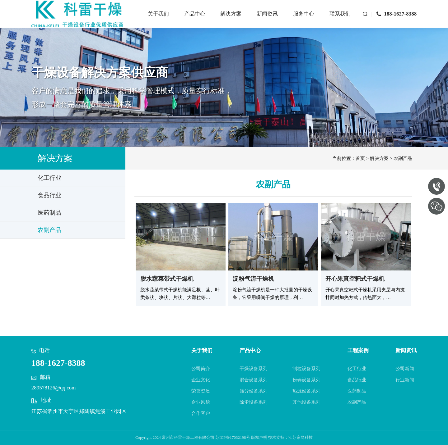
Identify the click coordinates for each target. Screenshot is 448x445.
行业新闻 (404, 379)
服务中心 (300, 19)
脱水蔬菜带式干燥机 (167, 278)
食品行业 (357, 379)
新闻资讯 (263, 19)
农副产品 (403, 158)
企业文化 (200, 379)
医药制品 (357, 390)
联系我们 (336, 19)
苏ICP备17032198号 (232, 437)
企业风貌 (200, 402)
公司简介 (200, 368)
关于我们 (154, 19)
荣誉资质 (200, 390)
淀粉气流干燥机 (253, 278)
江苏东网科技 (300, 437)
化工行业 (357, 368)
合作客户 (200, 413)
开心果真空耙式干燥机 (355, 278)
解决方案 (227, 19)
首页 (360, 158)
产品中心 (190, 19)
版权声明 (259, 437)
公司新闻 (404, 368)
